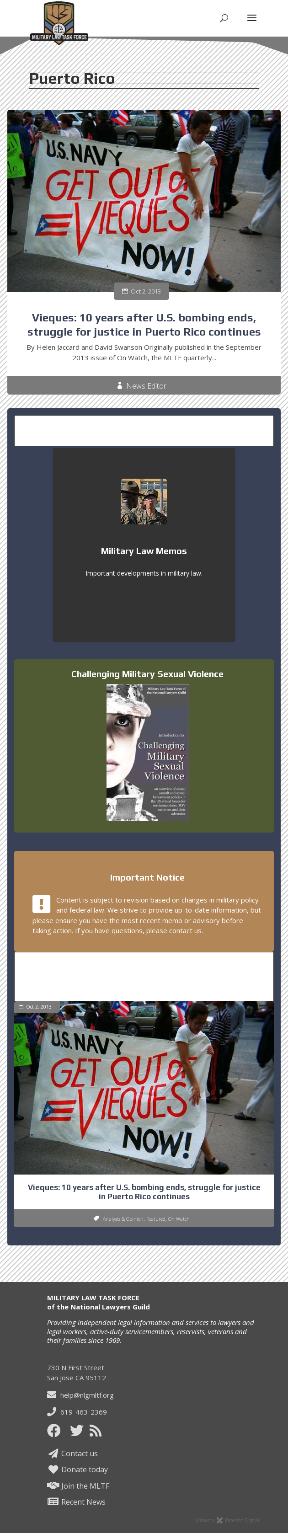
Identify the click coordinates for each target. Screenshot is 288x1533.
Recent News (76, 1502)
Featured (155, 1219)
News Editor (146, 386)
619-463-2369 (77, 1411)
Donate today (77, 1469)
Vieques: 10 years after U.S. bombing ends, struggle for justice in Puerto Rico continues (144, 1192)
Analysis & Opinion (123, 1219)
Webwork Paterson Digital (227, 1520)
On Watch (179, 1219)
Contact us (72, 1453)
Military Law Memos (144, 550)
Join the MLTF (78, 1486)
